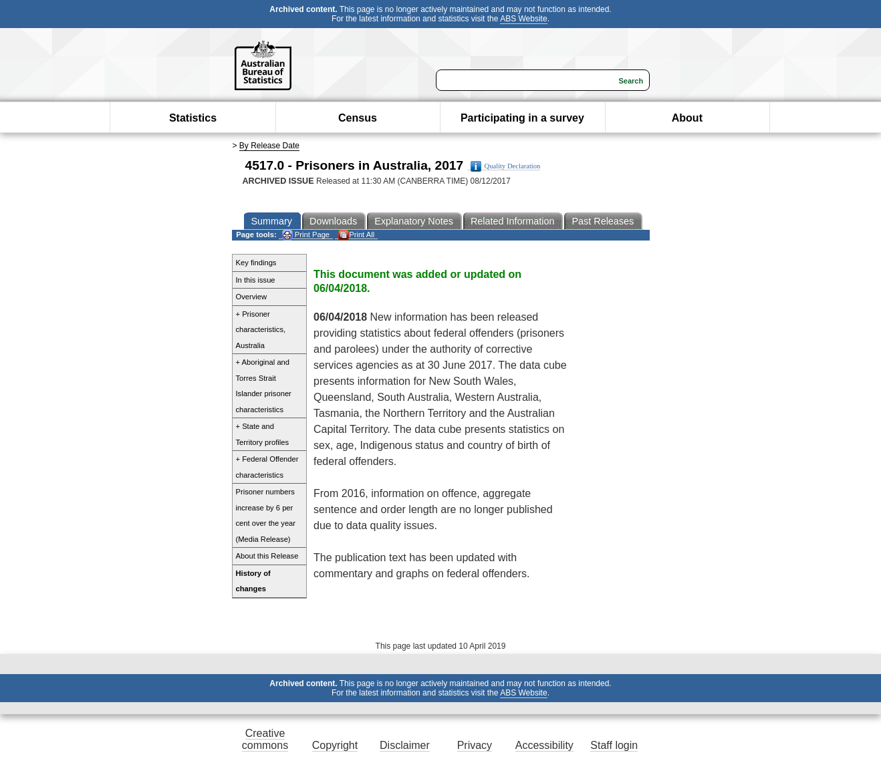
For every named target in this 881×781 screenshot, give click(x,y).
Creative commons (265, 739)
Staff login (614, 745)
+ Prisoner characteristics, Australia (261, 329)
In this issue (255, 280)
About (687, 118)
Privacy (474, 745)
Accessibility (544, 745)
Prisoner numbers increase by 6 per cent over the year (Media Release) (266, 515)
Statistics (193, 118)
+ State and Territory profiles (262, 434)
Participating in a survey (522, 118)
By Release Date (269, 145)
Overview (251, 297)
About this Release (267, 556)
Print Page (306, 234)
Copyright (335, 745)
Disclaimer (405, 745)
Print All (356, 234)
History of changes (253, 581)
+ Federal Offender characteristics (267, 467)
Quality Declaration (506, 166)
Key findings (256, 263)
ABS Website (523, 18)
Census (357, 118)
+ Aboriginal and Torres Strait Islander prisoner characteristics (263, 386)
